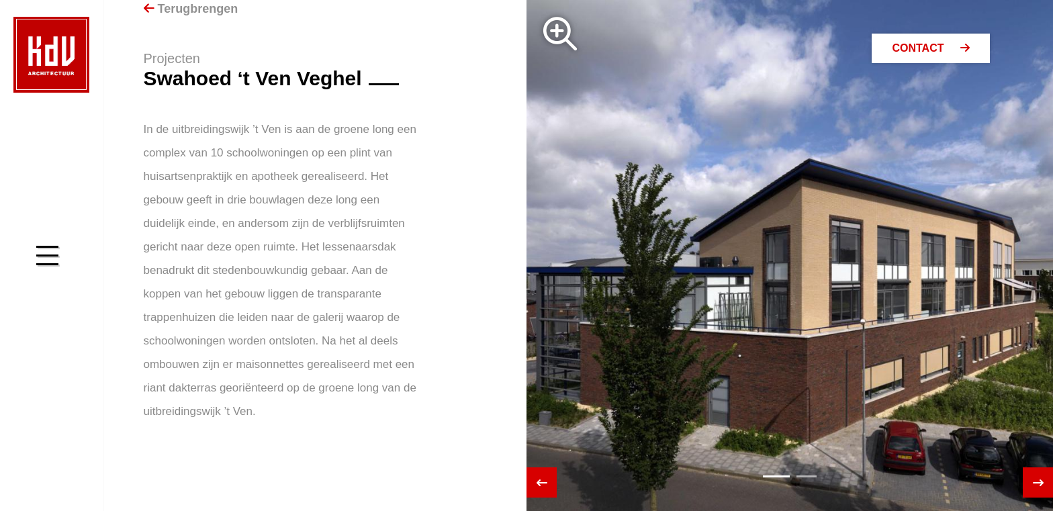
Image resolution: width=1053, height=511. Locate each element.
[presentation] (541, 482)
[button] (776, 476)
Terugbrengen (191, 8)
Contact (930, 48)
